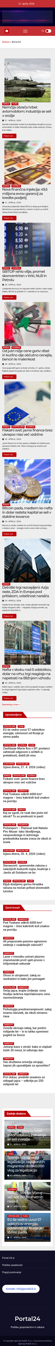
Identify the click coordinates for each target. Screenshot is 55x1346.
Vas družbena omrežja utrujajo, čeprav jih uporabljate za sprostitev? (26, 1063)
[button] (43, 31)
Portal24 (27, 1318)
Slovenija (16, 186)
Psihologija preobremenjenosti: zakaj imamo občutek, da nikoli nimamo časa (27, 1013)
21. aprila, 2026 (13, 120)
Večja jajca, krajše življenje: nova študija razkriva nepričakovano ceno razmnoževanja (26, 994)
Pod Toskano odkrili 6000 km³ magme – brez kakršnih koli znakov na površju (26, 797)
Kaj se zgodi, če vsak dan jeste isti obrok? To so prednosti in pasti (25, 814)
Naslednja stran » (11, 704)
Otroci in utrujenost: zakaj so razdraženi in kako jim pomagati (24, 977)
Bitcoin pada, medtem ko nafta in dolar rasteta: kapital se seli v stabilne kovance (27, 512)
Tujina (14, 104)
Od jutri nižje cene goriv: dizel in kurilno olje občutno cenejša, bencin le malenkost (27, 355)
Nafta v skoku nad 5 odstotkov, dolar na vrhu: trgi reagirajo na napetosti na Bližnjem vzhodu (26, 673)
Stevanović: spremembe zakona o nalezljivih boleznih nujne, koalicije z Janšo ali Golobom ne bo (26, 869)
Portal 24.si (8, 1258)
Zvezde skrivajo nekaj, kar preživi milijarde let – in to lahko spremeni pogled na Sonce (25, 1031)
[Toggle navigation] (25, 31)
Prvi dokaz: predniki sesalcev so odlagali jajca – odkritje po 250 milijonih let (24, 1080)
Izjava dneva (9, 764)
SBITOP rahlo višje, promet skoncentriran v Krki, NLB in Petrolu (24, 275)
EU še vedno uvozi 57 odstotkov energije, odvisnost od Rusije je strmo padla (24, 733)
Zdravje (21, 809)
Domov (6, 42)
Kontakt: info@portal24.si (21, 1288)
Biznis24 (6, 104)
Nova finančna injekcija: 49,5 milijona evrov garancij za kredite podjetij (24, 193)
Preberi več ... (9, 136)
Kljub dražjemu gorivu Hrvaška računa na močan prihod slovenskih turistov (26, 887)
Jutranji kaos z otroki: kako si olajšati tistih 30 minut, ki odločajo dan (27, 1048)
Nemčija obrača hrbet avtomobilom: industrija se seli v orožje (26, 111)
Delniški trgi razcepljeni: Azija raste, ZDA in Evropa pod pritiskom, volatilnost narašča (25, 591)
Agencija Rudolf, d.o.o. (27, 1344)
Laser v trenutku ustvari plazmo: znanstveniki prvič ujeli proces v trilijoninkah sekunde (24, 960)
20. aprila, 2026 (13, 285)
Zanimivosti (23, 791)
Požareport (23, 825)
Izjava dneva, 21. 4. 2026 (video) (24, 767)
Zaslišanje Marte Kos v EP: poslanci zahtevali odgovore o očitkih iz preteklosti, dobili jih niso (26, 752)
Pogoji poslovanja (11, 1272)
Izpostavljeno (18, 427)
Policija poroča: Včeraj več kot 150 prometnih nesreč (25, 1197)
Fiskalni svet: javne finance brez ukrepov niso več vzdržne (27, 432)
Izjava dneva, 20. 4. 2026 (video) (24, 854)
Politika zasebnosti (12, 1265)
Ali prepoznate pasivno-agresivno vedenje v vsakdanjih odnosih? (25, 943)
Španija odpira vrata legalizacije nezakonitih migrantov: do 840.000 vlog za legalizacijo (26, 1163)
